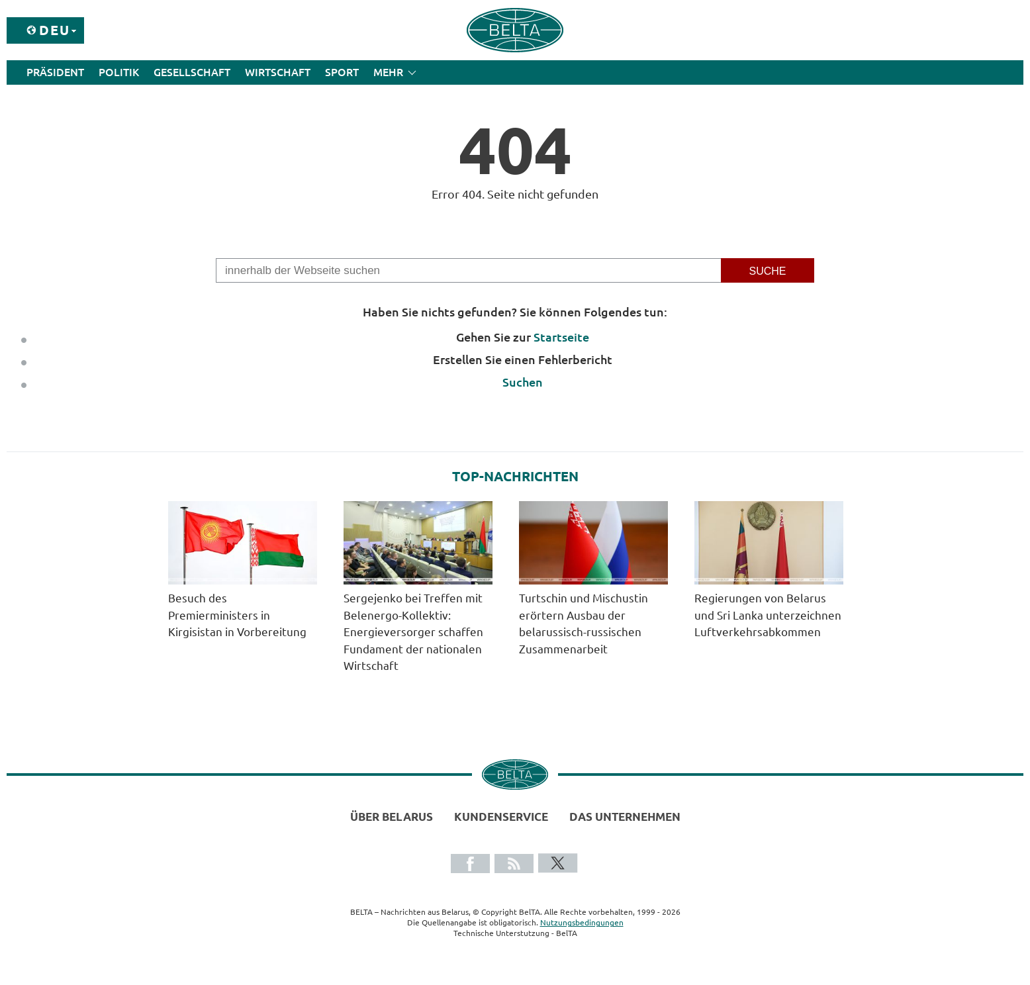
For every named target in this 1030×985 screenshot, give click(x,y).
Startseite (561, 337)
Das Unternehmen (624, 816)
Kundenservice (501, 816)
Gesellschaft (192, 72)
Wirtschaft (277, 72)
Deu (54, 30)
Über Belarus (391, 816)
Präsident (55, 72)
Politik (119, 72)
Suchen (522, 382)
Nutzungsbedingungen (582, 922)
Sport (342, 72)
